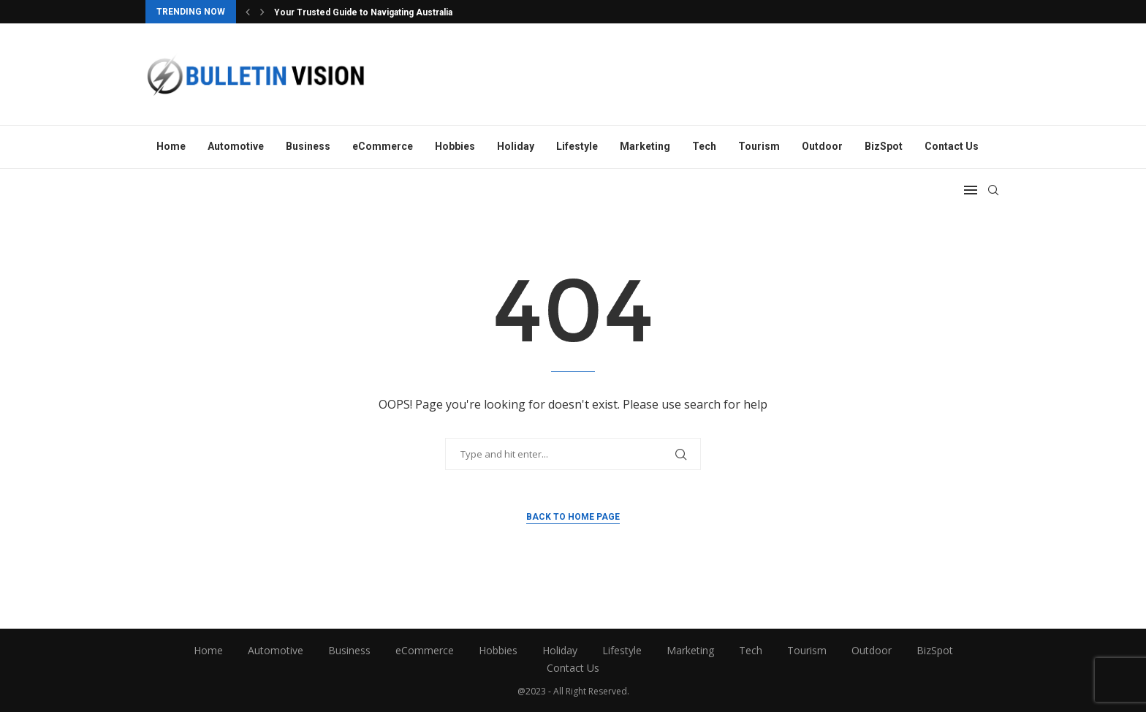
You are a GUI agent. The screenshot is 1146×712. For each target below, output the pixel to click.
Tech (704, 146)
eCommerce (382, 146)
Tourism (759, 146)
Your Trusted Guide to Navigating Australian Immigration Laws (404, 12)
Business (308, 146)
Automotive (236, 146)
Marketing (645, 146)
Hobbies (455, 146)
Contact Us (952, 146)
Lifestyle (577, 146)
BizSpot (884, 146)
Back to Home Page (573, 517)
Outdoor (822, 146)
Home (171, 146)
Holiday (515, 146)
